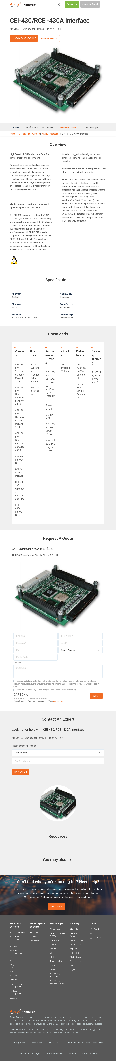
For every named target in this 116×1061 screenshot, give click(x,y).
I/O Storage (14, 976)
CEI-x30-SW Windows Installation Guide (20, 490)
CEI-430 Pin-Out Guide (19, 459)
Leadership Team (77, 940)
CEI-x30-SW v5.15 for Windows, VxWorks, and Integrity (50, 384)
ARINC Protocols (50, 134)
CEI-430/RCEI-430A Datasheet (81, 371)
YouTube (98, 937)
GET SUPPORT (56, 906)
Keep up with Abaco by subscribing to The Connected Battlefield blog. (47, 690)
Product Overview (17, 932)
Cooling (53, 953)
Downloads (47, 127)
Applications (35, 941)
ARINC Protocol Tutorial (65, 368)
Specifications (31, 127)
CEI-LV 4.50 (49, 416)
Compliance (24, 1053)
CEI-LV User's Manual (19, 472)
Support (13, 998)
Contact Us (72, 4)
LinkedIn (97, 933)
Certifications (75, 944)
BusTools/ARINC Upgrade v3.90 (50, 445)
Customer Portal (90, 4)
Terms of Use (53, 1043)
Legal (37, 1053)
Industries (34, 932)
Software (14, 980)
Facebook (98, 929)
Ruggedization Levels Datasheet (81, 391)
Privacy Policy (19, 1043)
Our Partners (75, 961)
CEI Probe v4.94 (49, 405)
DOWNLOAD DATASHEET (25, 38)
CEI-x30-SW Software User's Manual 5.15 (19, 373)
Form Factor (55, 940)
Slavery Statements (53, 1053)
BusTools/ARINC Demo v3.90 (96, 377)
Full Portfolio (24, 134)
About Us (74, 929)
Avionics (36, 134)
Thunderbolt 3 (56, 961)
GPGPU (53, 957)
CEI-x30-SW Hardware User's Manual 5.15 (19, 419)
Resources (74, 953)
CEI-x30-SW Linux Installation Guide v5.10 (20, 442)
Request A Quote (68, 127)
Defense (33, 937)
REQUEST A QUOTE (49, 38)
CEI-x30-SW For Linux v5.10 (50, 429)
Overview (15, 127)
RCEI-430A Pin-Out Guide (19, 510)
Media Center (75, 957)
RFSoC (53, 965)
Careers (73, 965)
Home (12, 134)
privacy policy (58, 701)
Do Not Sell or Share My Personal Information (84, 1043)
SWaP (52, 969)
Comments (18, 662)
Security (53, 949)
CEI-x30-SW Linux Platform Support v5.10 (19, 396)
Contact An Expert (91, 127)
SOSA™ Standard (57, 929)
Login (72, 969)
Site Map (72, 1053)
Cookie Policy (36, 1043)
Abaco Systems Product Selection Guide (35, 373)
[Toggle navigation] (104, 4)
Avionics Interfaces (35, 391)
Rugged (53, 944)
